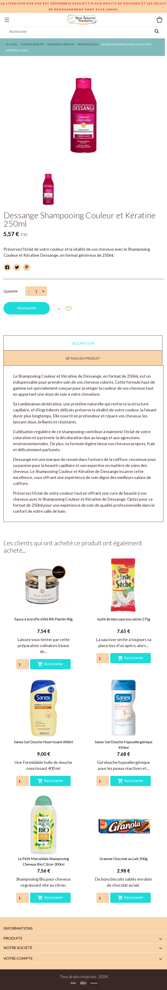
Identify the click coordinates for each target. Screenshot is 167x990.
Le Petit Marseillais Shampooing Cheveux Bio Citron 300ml (43, 861)
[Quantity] (22, 664)
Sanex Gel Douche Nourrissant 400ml (43, 742)
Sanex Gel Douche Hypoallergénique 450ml (123, 744)
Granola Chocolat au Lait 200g (123, 858)
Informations (18, 928)
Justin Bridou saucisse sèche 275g (123, 619)
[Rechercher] (83, 31)
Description (83, 343)
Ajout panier (26, 307)
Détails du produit (83, 358)
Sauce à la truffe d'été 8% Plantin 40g (43, 619)
